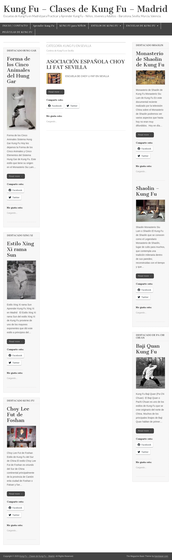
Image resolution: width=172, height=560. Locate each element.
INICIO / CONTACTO (15, 25)
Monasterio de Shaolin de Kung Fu (150, 59)
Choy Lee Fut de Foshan (18, 414)
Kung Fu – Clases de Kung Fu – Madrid (85, 9)
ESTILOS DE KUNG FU (104, 25)
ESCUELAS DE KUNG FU (140, 25)
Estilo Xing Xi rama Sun (20, 249)
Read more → (55, 92)
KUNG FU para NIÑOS (72, 25)
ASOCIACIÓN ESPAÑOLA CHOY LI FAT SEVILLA (85, 64)
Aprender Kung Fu (43, 25)
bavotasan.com (161, 556)
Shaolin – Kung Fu (147, 191)
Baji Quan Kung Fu (148, 349)
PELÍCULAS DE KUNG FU (17, 32)
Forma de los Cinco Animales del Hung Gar (18, 70)
